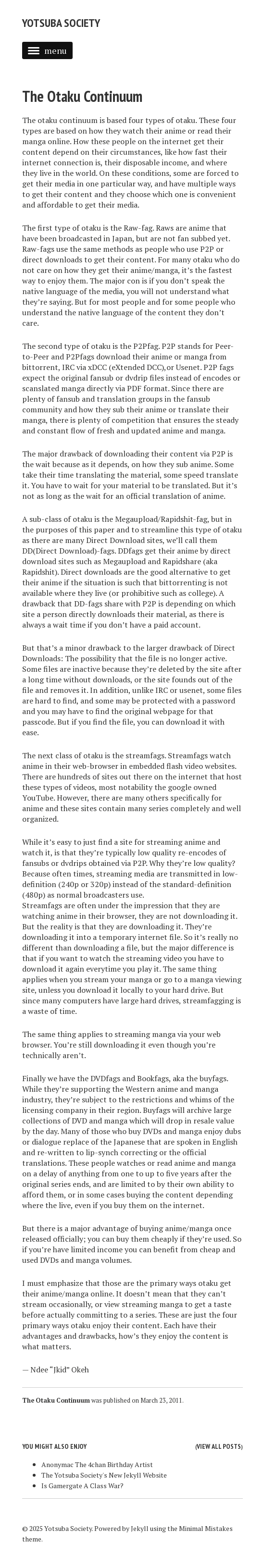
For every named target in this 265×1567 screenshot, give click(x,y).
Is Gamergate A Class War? (82, 1485)
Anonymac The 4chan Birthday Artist (97, 1464)
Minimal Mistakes (206, 1528)
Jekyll (140, 1528)
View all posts (219, 1446)
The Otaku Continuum (82, 96)
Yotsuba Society (61, 22)
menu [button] (47, 50)
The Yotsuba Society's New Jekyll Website (104, 1475)
